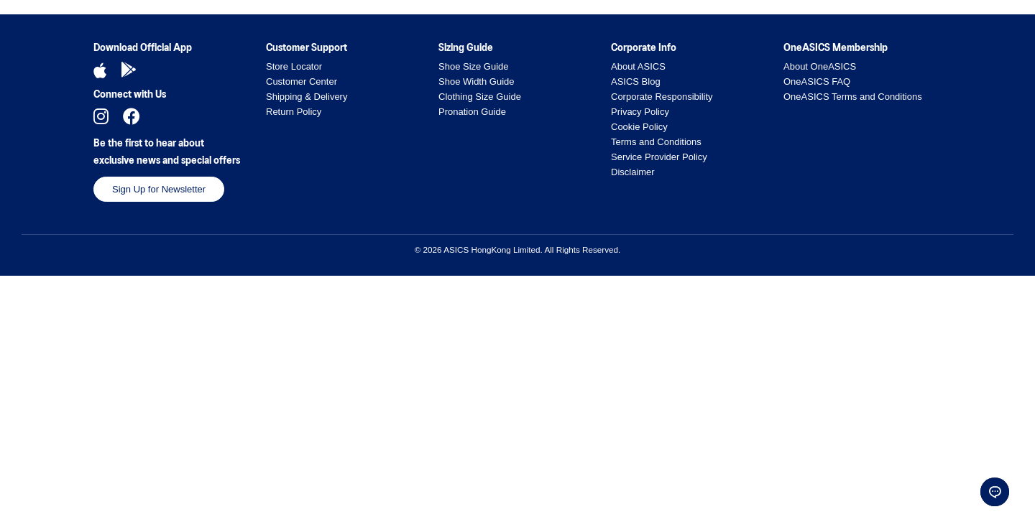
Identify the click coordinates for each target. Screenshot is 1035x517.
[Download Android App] (129, 70)
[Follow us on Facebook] (131, 116)
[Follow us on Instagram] (101, 116)
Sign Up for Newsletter (159, 189)
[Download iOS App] (99, 70)
